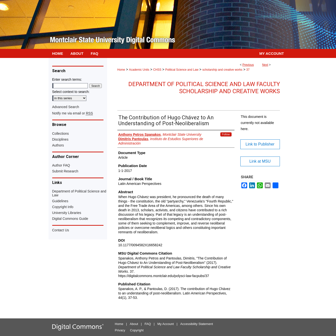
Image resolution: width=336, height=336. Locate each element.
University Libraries (66, 213)
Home (121, 69)
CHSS (157, 69)
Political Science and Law (181, 69)
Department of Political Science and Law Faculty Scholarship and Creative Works (204, 88)
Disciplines (60, 139)
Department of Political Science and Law (79, 193)
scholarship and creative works (222, 69)
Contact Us (60, 230)
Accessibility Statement (196, 324)
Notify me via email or (72, 113)
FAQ (147, 324)
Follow (226, 134)
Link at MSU (260, 161)
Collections (60, 133)
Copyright (137, 330)
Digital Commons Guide (70, 219)
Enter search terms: (67, 79)
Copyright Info (62, 207)
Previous (248, 65)
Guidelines (60, 201)
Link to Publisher (259, 144)
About (134, 324)
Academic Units (139, 69)
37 (247, 69)
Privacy (120, 330)
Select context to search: (71, 92)
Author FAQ (61, 165)
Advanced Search (65, 107)
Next (265, 65)
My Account (165, 324)
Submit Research (65, 171)
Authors (58, 145)
